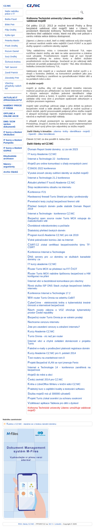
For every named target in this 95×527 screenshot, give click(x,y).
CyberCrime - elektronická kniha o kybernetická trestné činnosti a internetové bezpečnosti (59, 304)
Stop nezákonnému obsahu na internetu (49, 187)
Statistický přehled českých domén (46, 230)
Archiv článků (10, 172)
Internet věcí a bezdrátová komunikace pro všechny (55, 281)
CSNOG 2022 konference (42, 168)
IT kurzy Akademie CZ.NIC (42, 154)
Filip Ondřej (10, 30)
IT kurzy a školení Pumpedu (12, 141)
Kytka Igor (10, 35)
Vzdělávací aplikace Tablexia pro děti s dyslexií (53, 403)
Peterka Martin (12, 40)
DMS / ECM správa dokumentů (9, 124)
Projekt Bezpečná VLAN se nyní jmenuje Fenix (53, 362)
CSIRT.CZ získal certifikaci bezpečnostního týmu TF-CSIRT (59, 246)
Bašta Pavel (11, 19)
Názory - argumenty (9, 165)
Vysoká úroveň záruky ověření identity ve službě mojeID (58, 173)
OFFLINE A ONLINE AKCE (11, 114)
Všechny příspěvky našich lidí (13, 86)
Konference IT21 (37, 192)
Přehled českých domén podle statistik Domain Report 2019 (59, 207)
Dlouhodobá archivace (9, 157)
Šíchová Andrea (13, 62)
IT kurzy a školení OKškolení (12, 133)
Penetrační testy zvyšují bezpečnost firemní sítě (54, 201)
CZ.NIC (7, 6)
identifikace (75, 131)
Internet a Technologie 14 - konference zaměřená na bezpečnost (59, 368)
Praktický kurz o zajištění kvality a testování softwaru (56, 389)
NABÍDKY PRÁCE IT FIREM (12, 106)
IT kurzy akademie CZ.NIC (42, 264)
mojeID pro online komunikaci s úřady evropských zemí (58, 163)
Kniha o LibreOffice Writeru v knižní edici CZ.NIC (54, 384)
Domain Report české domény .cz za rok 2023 (53, 149)
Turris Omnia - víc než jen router (45, 336)
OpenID (32, 134)
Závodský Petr (12, 78)
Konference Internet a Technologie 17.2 (49, 293)
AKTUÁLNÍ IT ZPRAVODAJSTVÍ (12, 98)
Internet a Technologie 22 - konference (48, 158)
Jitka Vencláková (46, 134)
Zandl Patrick (11, 72)
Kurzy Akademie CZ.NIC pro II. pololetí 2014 (52, 353)
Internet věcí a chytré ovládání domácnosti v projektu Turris (59, 342)
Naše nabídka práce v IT (12, 12)
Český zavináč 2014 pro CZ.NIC (45, 379)
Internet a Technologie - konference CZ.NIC (51, 213)
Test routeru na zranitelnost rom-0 (46, 357)
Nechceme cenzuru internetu (43, 322)
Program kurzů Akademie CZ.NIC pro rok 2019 (53, 235)
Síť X (51, 524)
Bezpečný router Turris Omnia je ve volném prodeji (55, 317)
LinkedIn (58, 524)
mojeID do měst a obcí (40, 374)
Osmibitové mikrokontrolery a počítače (49, 225)
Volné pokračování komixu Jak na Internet (50, 240)
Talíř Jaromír (11, 67)
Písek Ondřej (11, 46)
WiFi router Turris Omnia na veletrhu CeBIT (51, 297)
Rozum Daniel (12, 51)
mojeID (86, 131)
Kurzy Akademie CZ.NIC (41, 331)
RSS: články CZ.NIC (26, 524)
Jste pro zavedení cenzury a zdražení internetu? (54, 326)
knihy (65, 131)
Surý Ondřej (11, 56)
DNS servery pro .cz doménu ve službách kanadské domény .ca (59, 258)
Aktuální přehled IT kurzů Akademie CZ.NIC (51, 182)
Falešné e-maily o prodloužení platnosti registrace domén (59, 348)
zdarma (57, 131)
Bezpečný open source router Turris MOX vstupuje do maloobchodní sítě (59, 219)
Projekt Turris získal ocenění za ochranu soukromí (55, 398)
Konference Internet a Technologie (46, 252)
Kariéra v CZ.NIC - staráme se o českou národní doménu (31, 424)
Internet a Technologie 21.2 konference (49, 177)
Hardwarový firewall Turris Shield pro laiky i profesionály (58, 196)
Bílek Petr (10, 24)
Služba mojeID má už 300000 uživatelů (49, 393)
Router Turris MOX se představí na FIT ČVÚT (52, 269)
